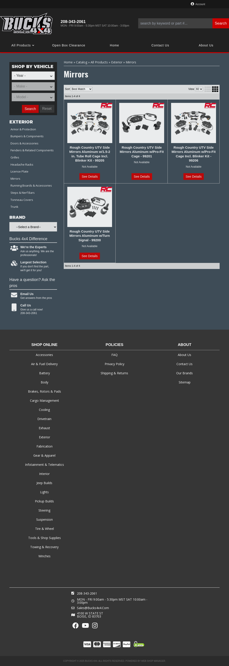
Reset (47, 108)
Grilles (15, 157)
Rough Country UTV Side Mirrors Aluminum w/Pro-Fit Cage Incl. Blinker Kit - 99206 (194, 154)
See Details (90, 176)
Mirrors (15, 179)
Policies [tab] (114, 345)
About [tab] (184, 345)
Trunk (14, 207)
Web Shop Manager (153, 661)
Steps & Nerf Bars (23, 193)
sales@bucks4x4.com (93, 608)
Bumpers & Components (27, 136)
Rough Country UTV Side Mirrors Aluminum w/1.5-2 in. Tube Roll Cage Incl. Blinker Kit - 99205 (89, 154)
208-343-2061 (87, 593)
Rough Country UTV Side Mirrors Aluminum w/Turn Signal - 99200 (89, 235)
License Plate (19, 171)
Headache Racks (22, 164)
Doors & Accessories (24, 143)
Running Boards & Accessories (31, 185)
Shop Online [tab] (44, 345)
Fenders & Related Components (32, 150)
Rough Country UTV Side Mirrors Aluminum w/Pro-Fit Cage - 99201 (142, 152)
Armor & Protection (23, 129)
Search (30, 109)
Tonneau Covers (22, 200)
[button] (183, 23)
